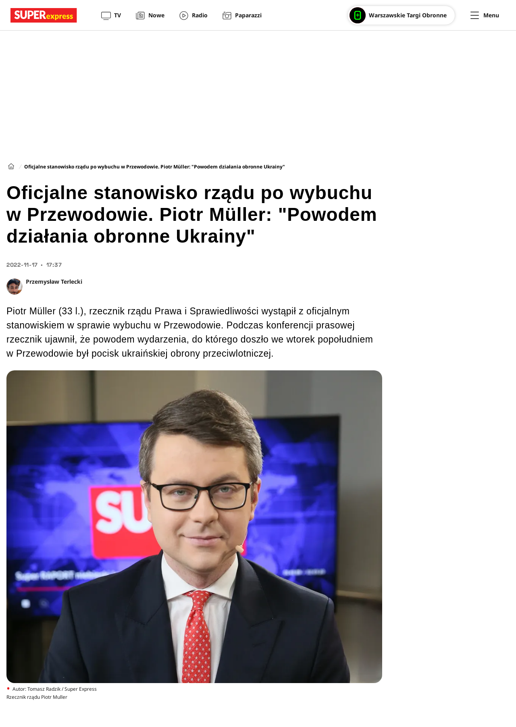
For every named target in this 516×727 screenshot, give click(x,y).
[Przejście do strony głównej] (44, 15)
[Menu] (484, 15)
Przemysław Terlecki (54, 281)
